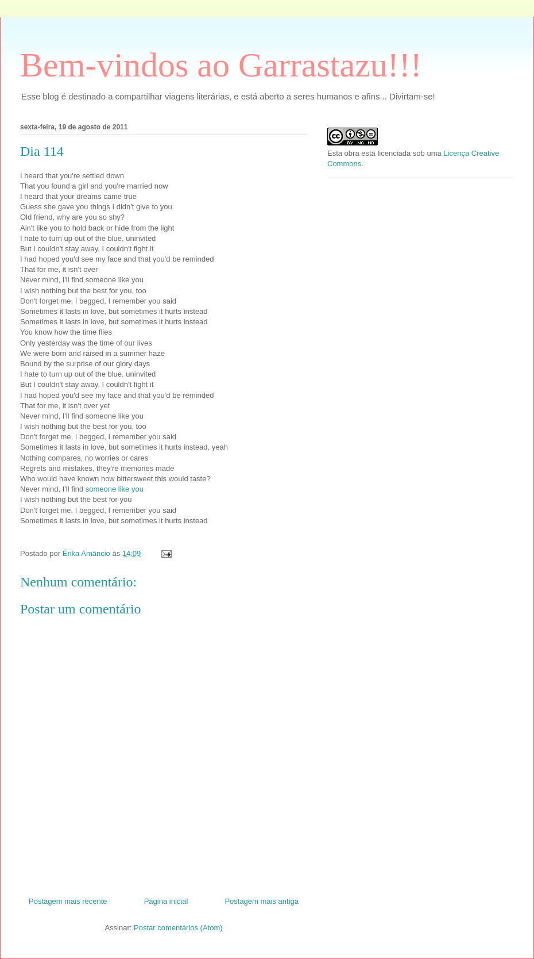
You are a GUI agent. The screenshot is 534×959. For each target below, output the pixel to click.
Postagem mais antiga (262, 901)
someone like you (115, 489)
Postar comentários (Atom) (178, 927)
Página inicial (166, 901)
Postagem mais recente (68, 901)
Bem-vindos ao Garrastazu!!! (221, 65)
